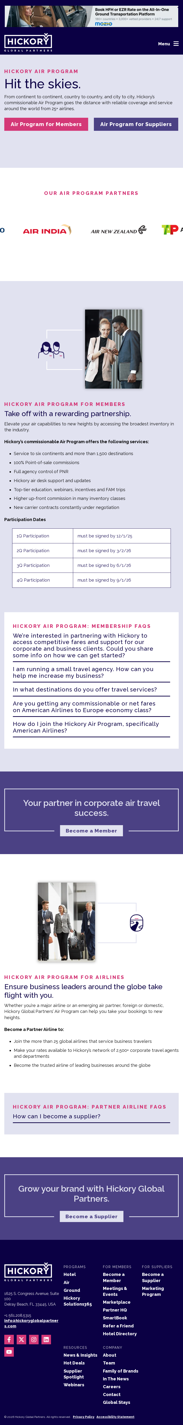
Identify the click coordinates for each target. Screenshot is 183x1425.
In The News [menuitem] (116, 1362)
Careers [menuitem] (111, 1370)
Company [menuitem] (112, 1331)
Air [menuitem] (67, 1265)
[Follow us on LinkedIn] (46, 1323)
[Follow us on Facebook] (9, 1323)
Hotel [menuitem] (70, 1257)
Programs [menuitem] (75, 1250)
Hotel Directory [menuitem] (120, 1317)
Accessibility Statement (115, 1400)
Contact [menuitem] (112, 1377)
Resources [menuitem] (75, 1331)
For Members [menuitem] (117, 1250)
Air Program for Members (46, 124)
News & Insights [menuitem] (80, 1338)
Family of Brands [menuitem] (120, 1354)
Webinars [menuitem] (74, 1368)
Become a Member (91, 814)
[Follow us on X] (21, 1323)
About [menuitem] (109, 1338)
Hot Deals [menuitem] (74, 1346)
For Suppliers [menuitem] (157, 1250)
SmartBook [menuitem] (115, 1301)
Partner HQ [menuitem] (115, 1293)
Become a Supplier (91, 1199)
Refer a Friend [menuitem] (118, 1309)
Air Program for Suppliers (136, 124)
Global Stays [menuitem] (116, 1385)
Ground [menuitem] (72, 1273)
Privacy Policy (83, 1400)
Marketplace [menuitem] (117, 1285)
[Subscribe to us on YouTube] (9, 1335)
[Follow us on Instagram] (34, 1323)
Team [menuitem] (109, 1346)
